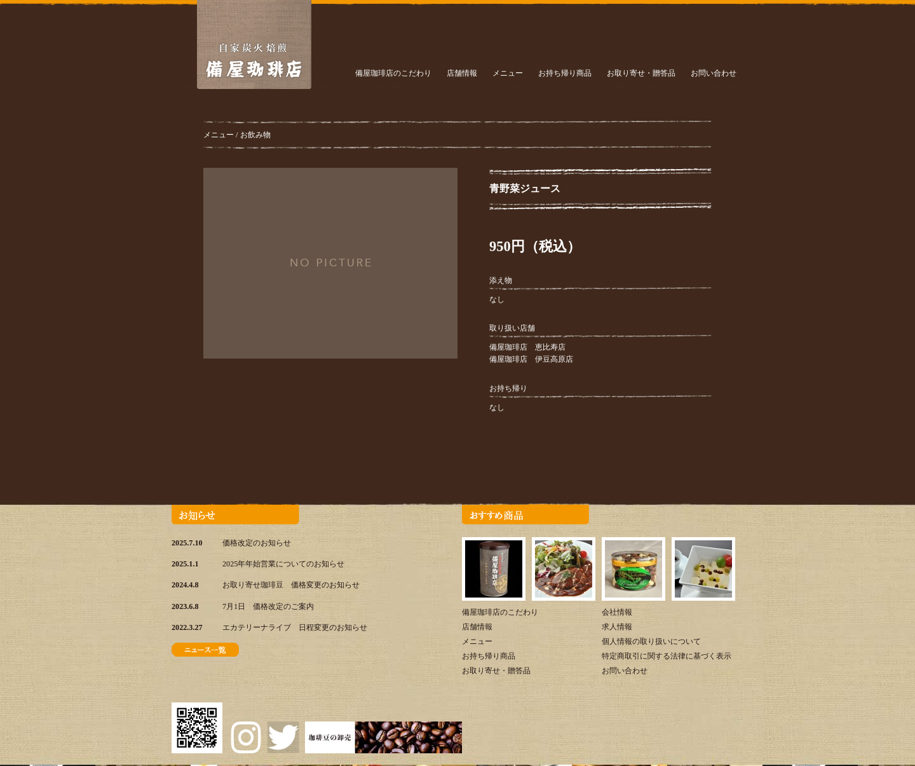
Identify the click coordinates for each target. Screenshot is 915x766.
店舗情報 (462, 73)
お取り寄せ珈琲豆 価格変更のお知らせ (291, 584)
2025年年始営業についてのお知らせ (283, 563)
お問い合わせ (713, 73)
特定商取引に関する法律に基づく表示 (666, 656)
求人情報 (617, 626)
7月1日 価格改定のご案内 (268, 606)
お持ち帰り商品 (565, 73)
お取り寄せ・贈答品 (641, 73)
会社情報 (617, 612)
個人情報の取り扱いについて (651, 641)
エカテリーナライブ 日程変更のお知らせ (294, 627)
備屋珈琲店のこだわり (393, 73)
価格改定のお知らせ (256, 542)
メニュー (507, 73)
